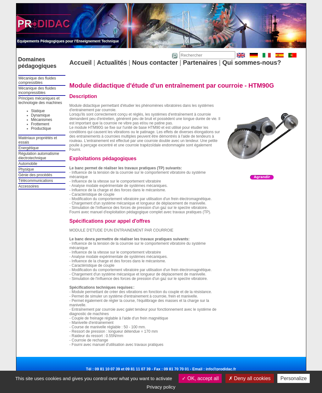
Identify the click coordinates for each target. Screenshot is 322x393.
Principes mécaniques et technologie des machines (40, 100)
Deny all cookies (250, 378)
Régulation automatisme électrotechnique (39, 155)
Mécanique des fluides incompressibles (37, 90)
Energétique (29, 148)
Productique (41, 128)
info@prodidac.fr (221, 369)
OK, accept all (200, 378)
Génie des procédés (35, 175)
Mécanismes (41, 119)
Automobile (28, 163)
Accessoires (29, 186)
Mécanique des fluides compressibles (37, 80)
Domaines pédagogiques (37, 62)
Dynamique (40, 115)
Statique (38, 111)
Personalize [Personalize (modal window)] (293, 378)
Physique (26, 169)
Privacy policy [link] (161, 387)
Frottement (40, 124)
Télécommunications (36, 180)
